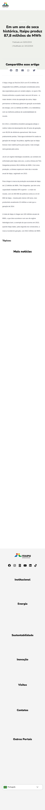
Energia (22, 21)
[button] (11, 70)
